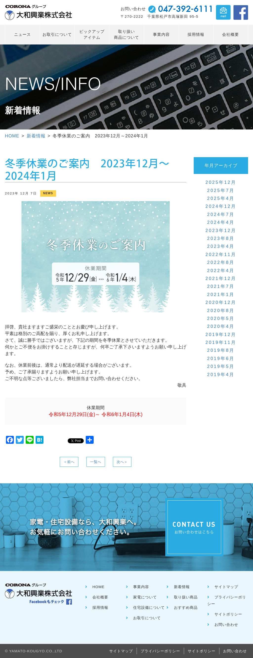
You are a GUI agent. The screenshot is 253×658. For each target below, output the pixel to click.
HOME (12, 135)
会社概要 (230, 34)
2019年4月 (220, 374)
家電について (145, 597)
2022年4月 (220, 270)
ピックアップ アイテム (92, 34)
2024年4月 (220, 222)
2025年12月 (221, 182)
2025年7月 (220, 190)
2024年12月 (221, 206)
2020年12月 (221, 302)
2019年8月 (220, 350)
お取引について (57, 34)
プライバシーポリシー (160, 651)
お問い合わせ (226, 624)
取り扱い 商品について (126, 34)
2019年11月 (221, 342)
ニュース (22, 34)
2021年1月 (220, 294)
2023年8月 (220, 238)
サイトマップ (226, 587)
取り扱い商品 (186, 597)
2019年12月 (221, 334)
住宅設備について (149, 607)
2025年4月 (220, 198)
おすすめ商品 (186, 607)
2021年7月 (220, 286)
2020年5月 (220, 318)
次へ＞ (122, 462)
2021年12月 (221, 278)
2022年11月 (221, 254)
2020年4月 (220, 326)
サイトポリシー (228, 614)
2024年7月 (220, 214)
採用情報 (196, 34)
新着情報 (36, 135)
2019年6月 (220, 358)
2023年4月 (220, 246)
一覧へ (95, 462)
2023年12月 (221, 230)
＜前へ (69, 462)
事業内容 (161, 34)
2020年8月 (220, 310)
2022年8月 (220, 262)
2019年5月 (220, 366)
